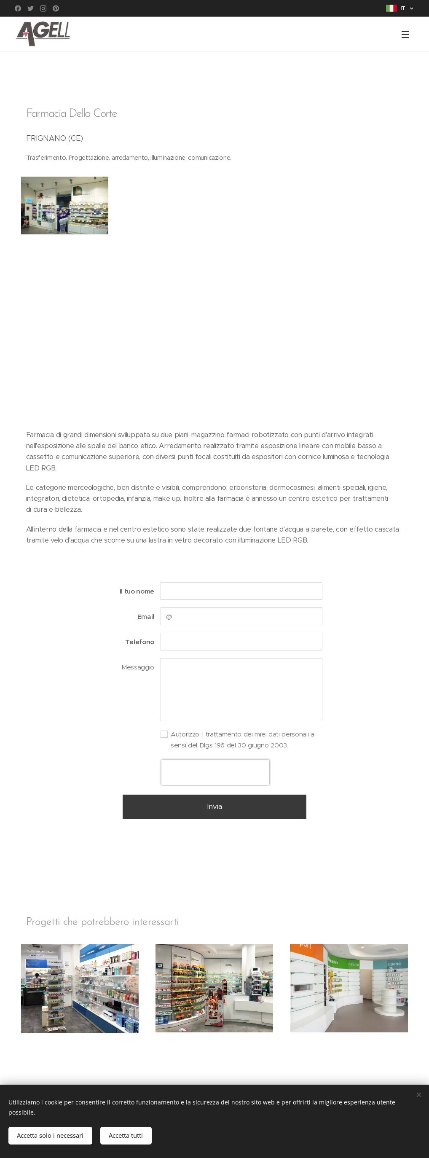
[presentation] (215, 772)
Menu (405, 34)
